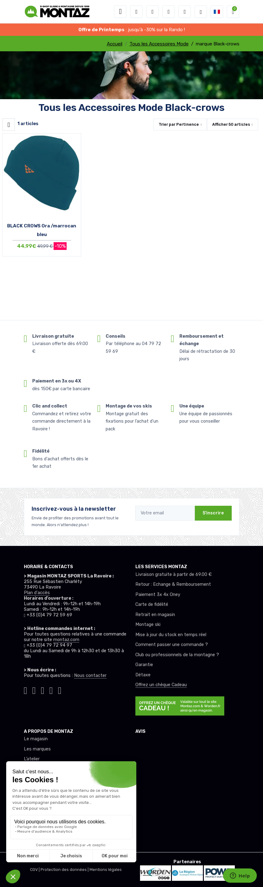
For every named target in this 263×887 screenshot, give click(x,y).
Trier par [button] (179, 124)
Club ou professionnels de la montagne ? (177, 654)
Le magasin (36, 738)
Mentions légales (106, 869)
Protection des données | (65, 869)
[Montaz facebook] (43, 689)
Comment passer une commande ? (171, 644)
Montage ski (147, 624)
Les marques (37, 749)
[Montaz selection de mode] (201, 12)
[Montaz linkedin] (60, 689)
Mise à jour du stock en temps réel (170, 634)
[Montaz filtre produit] (8, 124)
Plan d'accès (37, 592)
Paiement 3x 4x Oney (157, 594)
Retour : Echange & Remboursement (173, 584)
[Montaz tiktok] (26, 689)
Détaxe (143, 675)
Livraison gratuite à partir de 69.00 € (173, 574)
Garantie (144, 664)
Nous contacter (90, 675)
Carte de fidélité (151, 604)
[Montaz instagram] (34, 689)
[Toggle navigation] (120, 12)
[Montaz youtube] (51, 689)
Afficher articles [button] (231, 124)
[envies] (168, 12)
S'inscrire (213, 513)
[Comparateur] (184, 12)
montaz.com (66, 639)
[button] (136, 12)
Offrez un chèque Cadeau (161, 684)
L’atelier (32, 759)
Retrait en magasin (155, 614)
